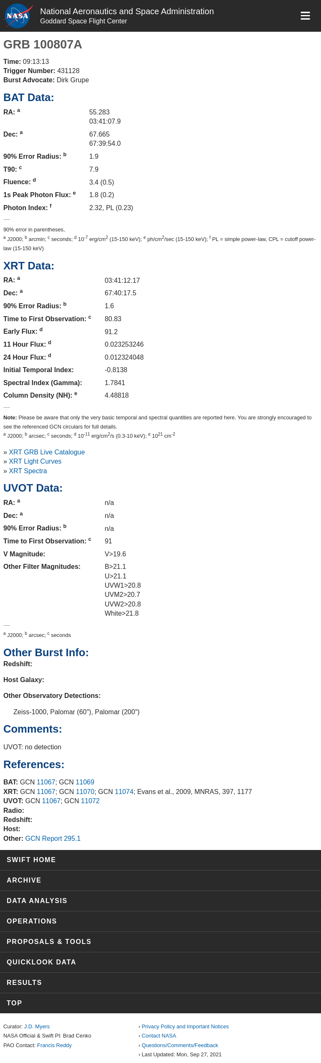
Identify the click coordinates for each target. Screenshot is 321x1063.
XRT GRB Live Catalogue (47, 452)
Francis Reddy (54, 1045)
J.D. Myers (37, 1026)
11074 (124, 791)
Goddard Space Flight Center (83, 21)
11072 (90, 800)
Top (14, 1003)
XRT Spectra (28, 470)
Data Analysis (37, 900)
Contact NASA (159, 1036)
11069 (85, 782)
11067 (46, 782)
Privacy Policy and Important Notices (185, 1026)
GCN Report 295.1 (53, 838)
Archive (24, 880)
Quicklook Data (41, 962)
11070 (85, 791)
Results (24, 982)
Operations (32, 921)
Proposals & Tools (49, 941)
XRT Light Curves (35, 461)
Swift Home (31, 859)
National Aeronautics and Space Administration (127, 11)
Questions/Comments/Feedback (180, 1045)
